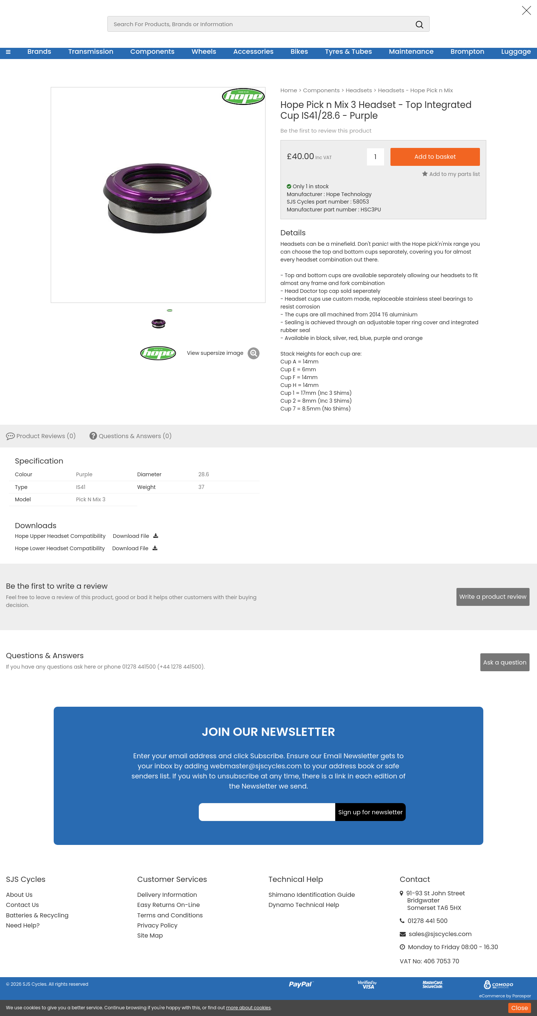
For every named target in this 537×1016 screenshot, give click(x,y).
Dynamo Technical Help (303, 905)
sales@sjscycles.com (440, 934)
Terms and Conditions (170, 915)
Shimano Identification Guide (311, 894)
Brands (39, 51)
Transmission (90, 51)
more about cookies (248, 1007)
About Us (19, 894)
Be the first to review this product (325, 130)
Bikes (299, 51)
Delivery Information (167, 894)
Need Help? (23, 925)
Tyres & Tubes (348, 51)
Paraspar (521, 996)
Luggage (516, 51)
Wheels (204, 51)
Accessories (253, 51)
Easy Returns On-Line (168, 905)
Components (153, 51)
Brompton (467, 51)
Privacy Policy (157, 925)
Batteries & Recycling (37, 915)
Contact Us (22, 905)
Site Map (150, 935)
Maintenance (411, 51)
